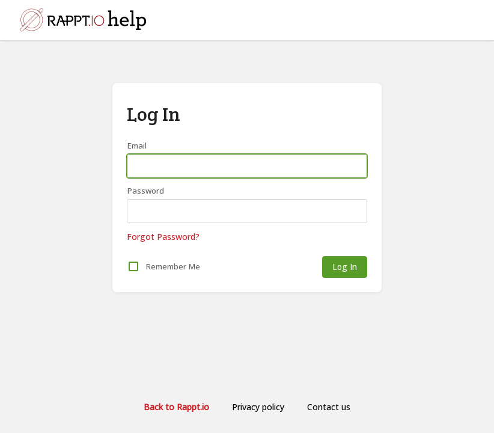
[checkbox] (133, 266)
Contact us (328, 407)
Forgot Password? (163, 236)
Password (145, 190)
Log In (344, 266)
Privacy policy (258, 407)
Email (137, 145)
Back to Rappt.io (176, 407)
